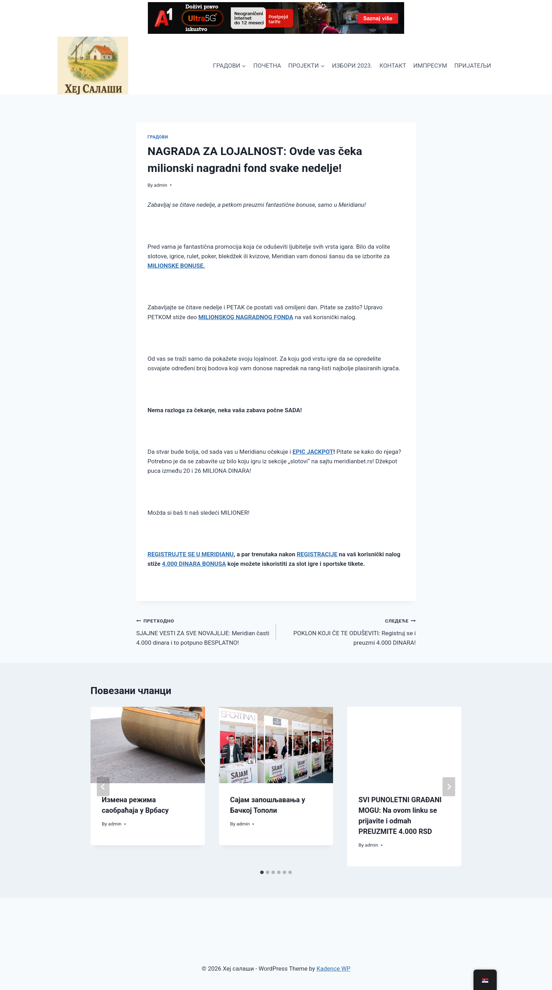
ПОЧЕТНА (267, 65)
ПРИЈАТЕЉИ (472, 65)
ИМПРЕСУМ (430, 65)
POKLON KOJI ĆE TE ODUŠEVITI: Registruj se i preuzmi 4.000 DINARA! (349, 631)
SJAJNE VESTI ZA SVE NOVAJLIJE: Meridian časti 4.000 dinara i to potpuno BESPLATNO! (203, 631)
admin (160, 185)
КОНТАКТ (393, 65)
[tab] (262, 872)
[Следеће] (449, 786)
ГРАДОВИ (158, 137)
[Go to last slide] (103, 786)
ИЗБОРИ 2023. (352, 65)
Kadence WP (333, 968)
